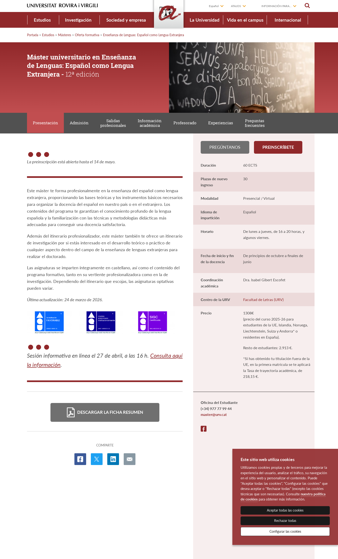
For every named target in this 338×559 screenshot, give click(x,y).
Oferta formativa (87, 35)
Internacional (288, 20)
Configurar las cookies (285, 531)
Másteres (64, 35)
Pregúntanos (224, 147)
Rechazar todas (285, 521)
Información (150, 123)
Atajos (236, 6)
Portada (32, 35)
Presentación (45, 123)
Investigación (78, 20)
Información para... (276, 6)
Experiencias (221, 123)
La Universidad (204, 20)
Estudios (42, 20)
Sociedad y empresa (126, 20)
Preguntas (256, 123)
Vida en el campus (245, 20)
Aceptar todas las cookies (285, 510)
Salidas (114, 123)
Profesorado (185, 123)
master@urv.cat (214, 415)
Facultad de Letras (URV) (263, 300)
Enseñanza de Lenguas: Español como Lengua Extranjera (143, 35)
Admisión (79, 123)
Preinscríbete (278, 147)
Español (214, 6)
